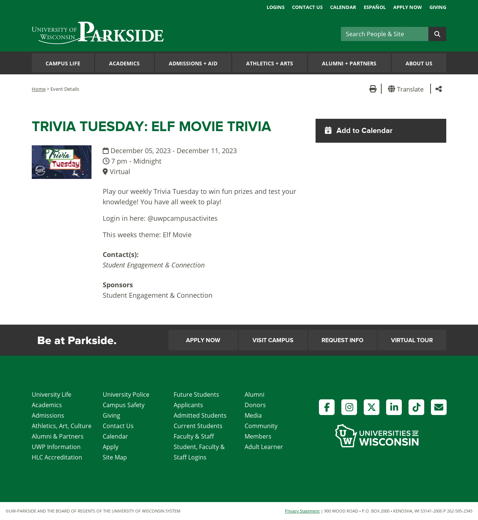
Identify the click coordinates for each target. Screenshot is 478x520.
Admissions (48, 415)
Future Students (196, 394)
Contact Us (307, 7)
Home (39, 89)
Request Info (342, 340)
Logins (276, 7)
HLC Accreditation (57, 457)
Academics (124, 63)
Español (375, 7)
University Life (51, 394)
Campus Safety (124, 405)
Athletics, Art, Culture (61, 426)
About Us (419, 63)
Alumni (254, 394)
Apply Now (407, 7)
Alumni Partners (349, 63)
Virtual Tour (412, 340)
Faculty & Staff (194, 436)
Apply (110, 447)
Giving (437, 7)
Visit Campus (273, 340)
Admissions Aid (193, 63)
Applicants (188, 405)
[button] (407, 89)
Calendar (343, 7)
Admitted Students (200, 415)
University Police (126, 394)
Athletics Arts (269, 63)
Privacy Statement (302, 511)
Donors (255, 405)
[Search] (384, 34)
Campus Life (63, 63)
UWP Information (56, 447)
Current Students (198, 426)
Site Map (115, 457)
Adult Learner (264, 447)
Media (253, 415)
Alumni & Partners (58, 436)
